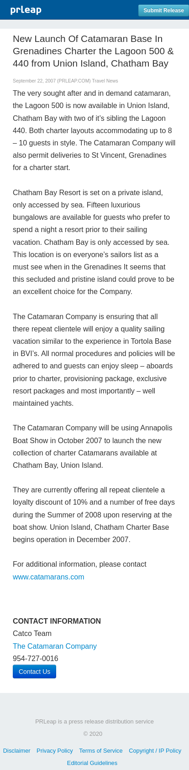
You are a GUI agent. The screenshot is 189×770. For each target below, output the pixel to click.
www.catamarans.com (48, 577)
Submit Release (163, 10)
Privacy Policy (55, 750)
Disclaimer (17, 750)
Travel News (105, 80)
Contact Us (34, 671)
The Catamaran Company (55, 646)
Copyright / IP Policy (155, 750)
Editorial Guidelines (92, 763)
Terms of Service (100, 750)
